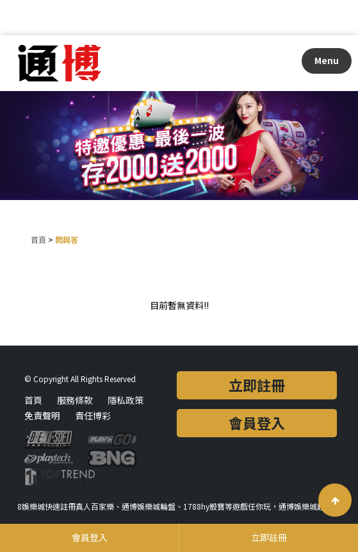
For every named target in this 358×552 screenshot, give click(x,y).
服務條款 (75, 400)
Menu (326, 60)
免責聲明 (42, 415)
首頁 (38, 239)
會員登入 (257, 422)
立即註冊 (257, 384)
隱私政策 (125, 400)
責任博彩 (93, 415)
